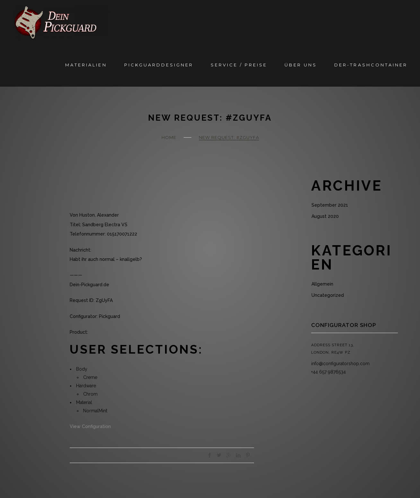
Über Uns (300, 64)
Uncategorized (327, 295)
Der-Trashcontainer (370, 64)
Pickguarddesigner (158, 64)
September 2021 (329, 205)
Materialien (86, 64)
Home (169, 137)
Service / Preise (239, 64)
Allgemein (322, 284)
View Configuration (90, 426)
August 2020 (325, 216)
